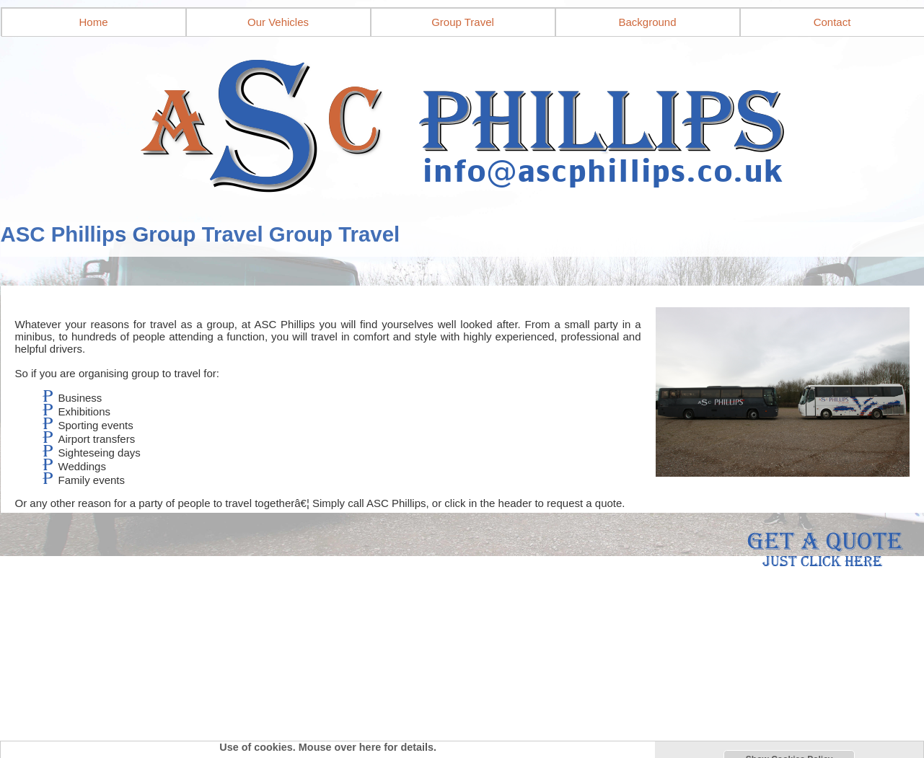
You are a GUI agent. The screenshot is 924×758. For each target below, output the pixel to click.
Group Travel (462, 22)
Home (93, 22)
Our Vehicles (278, 22)
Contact (832, 22)
